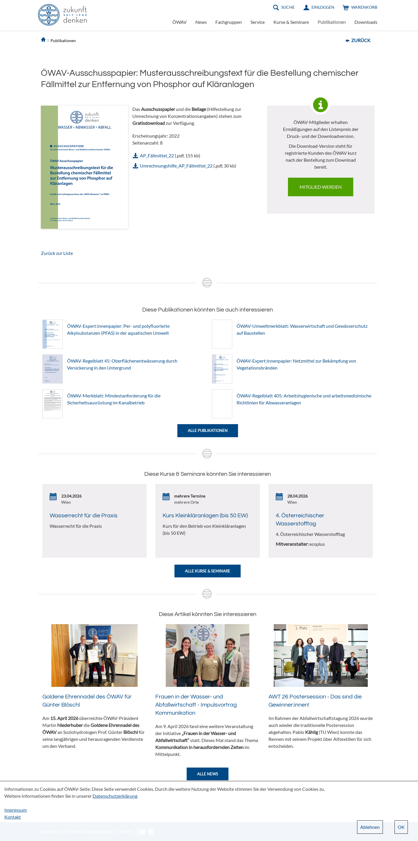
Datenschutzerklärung (115, 796)
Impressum (15, 810)
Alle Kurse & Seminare (207, 571)
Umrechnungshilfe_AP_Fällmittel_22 (176, 165)
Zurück (360, 40)
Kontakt (12, 817)
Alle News (207, 774)
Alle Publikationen (208, 430)
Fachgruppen (228, 22)
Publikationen (332, 22)
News (201, 22)
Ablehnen (370, 827)
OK (401, 827)
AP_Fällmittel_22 (157, 155)
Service (258, 22)
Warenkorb (364, 7)
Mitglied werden (321, 187)
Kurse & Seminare (291, 22)
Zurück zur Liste (57, 253)
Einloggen (322, 7)
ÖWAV (179, 22)
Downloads (365, 22)
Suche (288, 7)
